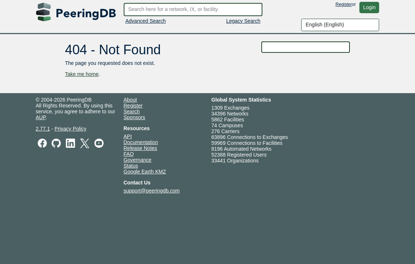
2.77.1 (43, 129)
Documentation (141, 142)
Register (344, 4)
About (130, 100)
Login (369, 7)
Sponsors (134, 117)
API (128, 136)
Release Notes (140, 148)
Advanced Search (146, 21)
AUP (41, 117)
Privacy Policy (70, 129)
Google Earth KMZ (145, 172)
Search (132, 111)
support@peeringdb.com (152, 191)
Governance (138, 160)
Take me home (81, 74)
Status (131, 166)
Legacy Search (243, 21)
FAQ (129, 154)
